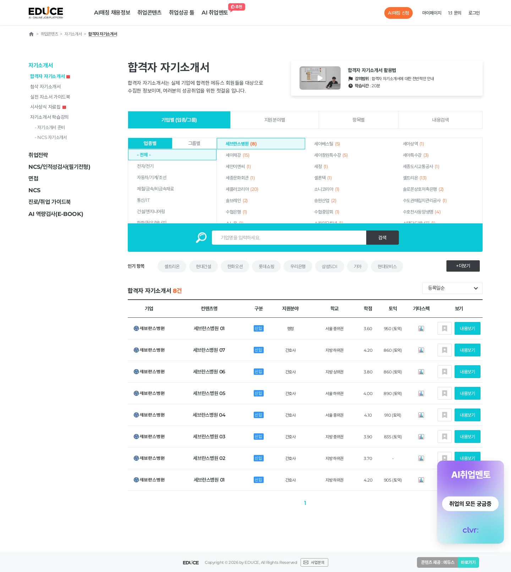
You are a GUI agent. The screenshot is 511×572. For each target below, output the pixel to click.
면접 (33, 178)
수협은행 (236, 212)
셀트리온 (415, 178)
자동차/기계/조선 (151, 177)
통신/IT (143, 200)
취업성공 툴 (181, 12)
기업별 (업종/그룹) (179, 120)
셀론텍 (322, 178)
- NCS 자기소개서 (51, 137)
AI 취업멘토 (217, 11)
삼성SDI (329, 266)
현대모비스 (387, 266)
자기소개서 (40, 65)
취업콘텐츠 (149, 12)
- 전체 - (143, 154)
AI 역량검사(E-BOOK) (55, 214)
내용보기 (467, 328)
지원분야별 (274, 120)
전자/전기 (145, 166)
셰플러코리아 (242, 189)
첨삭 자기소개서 (45, 86)
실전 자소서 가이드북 (50, 97)
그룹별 (194, 143)
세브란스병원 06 (209, 371)
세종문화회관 (240, 178)
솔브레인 (237, 200)
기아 (357, 266)
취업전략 (38, 155)
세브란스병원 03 (209, 436)
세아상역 (413, 143)
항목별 (358, 120)
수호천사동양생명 (422, 212)
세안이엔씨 (238, 166)
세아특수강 (416, 155)
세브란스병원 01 (209, 328)
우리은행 (298, 266)
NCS (34, 190)
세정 (321, 166)
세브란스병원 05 (209, 393)
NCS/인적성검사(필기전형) (59, 166)
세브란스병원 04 (209, 415)
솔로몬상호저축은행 (423, 189)
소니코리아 (326, 189)
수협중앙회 (326, 212)
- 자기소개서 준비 (50, 127)
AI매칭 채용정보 (112, 12)
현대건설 (203, 266)
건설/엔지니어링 (151, 211)
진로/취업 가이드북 (49, 202)
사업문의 (317, 562)
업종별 (150, 143)
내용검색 (440, 120)
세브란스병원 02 (209, 458)
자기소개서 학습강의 (49, 117)
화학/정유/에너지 (151, 223)
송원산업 (325, 200)
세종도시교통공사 (421, 166)
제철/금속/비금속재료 (155, 188)
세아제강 (237, 155)
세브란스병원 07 (209, 350)
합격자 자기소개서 (50, 76)
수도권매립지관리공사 (425, 200)
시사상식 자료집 (48, 107)
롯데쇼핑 (266, 266)
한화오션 (235, 266)
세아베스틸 (327, 143)
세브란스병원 (241, 143)
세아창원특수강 (330, 155)
